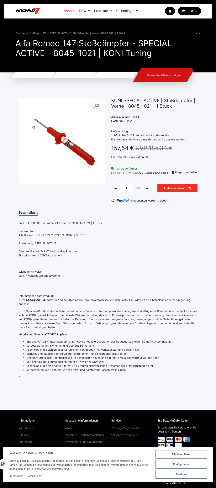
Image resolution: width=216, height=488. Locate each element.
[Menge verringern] (115, 188)
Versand (143, 156)
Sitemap (24, 435)
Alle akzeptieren (181, 454)
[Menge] (126, 188)
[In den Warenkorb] (22, 96)
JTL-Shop (182, 483)
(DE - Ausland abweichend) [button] (154, 172)
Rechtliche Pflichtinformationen (84, 435)
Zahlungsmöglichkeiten (125, 428)
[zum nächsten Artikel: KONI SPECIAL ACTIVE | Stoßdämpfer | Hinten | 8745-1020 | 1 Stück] (199, 33)
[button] (170, 11)
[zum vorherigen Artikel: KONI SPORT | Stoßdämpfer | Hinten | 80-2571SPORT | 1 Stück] (197, 33)
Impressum (26, 441)
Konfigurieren (181, 464)
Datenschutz (34, 476)
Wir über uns (26, 428)
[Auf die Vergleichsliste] (97, 105)
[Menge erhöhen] (147, 188)
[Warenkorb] (189, 11)
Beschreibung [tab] (28, 212)
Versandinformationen (125, 435)
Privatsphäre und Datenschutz (84, 441)
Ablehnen (181, 474)
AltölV (68, 428)
